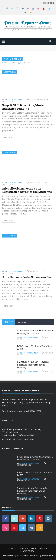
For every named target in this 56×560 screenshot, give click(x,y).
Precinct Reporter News (13, 100)
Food (34, 548)
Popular (22, 322)
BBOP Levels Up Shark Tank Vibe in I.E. (34, 347)
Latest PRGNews (10, 72)
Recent (9, 322)
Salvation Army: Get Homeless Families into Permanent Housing (33, 364)
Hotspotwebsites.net (26, 555)
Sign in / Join (48, 3)
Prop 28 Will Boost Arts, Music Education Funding (23, 106)
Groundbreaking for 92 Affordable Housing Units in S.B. (35, 332)
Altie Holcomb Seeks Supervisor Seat (27, 277)
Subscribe (43, 548)
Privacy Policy (27, 551)
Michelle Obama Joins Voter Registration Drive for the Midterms (27, 190)
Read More (8, 137)
